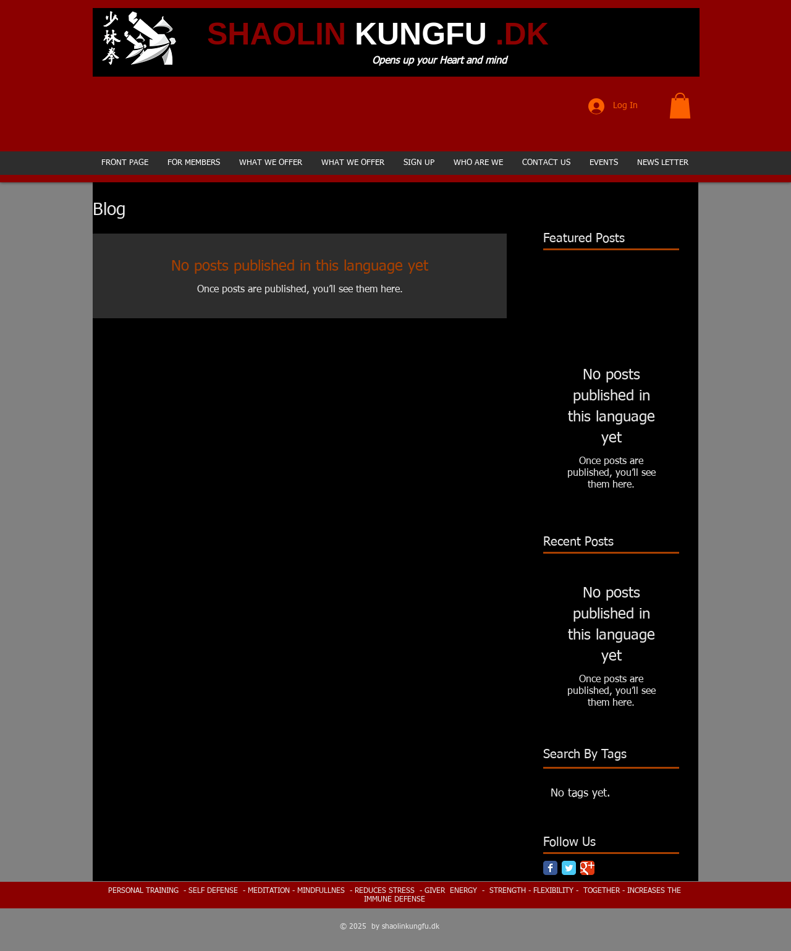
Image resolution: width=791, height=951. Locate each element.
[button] (680, 106)
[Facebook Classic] (550, 868)
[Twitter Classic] (569, 868)
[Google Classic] (587, 868)
